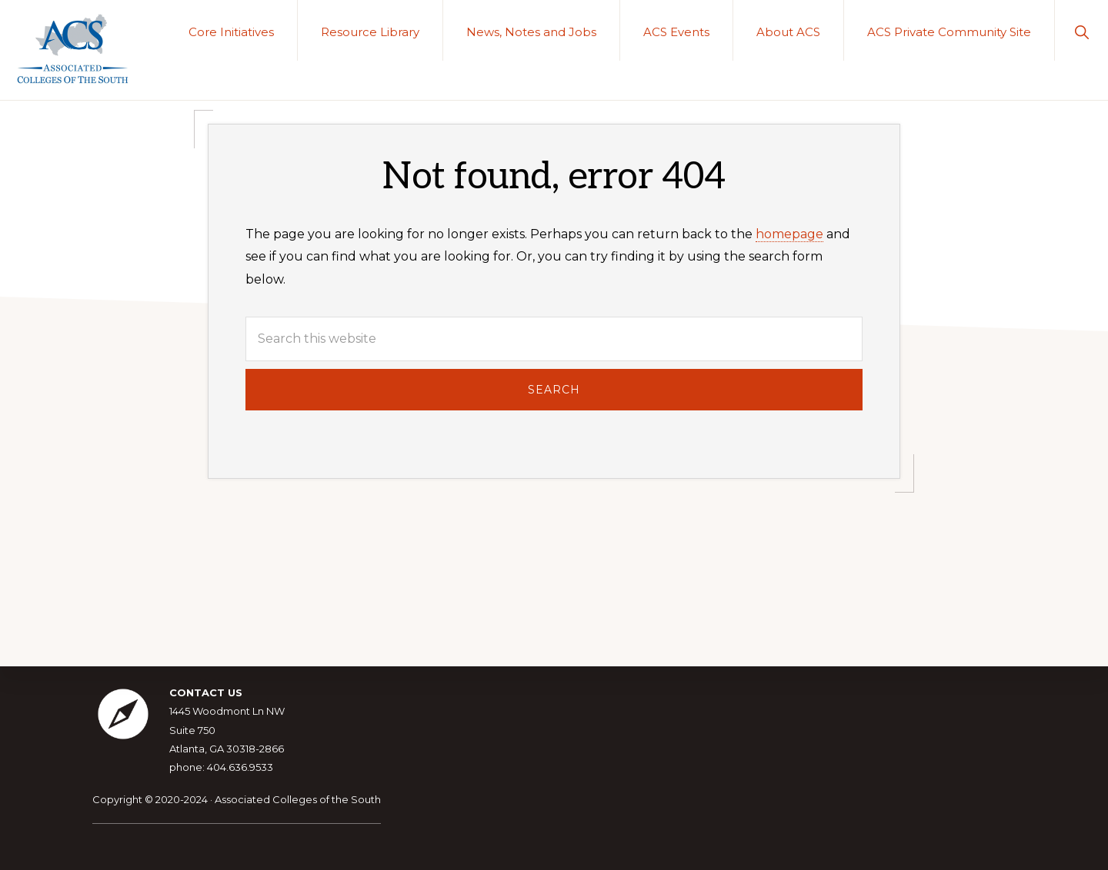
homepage (789, 234)
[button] (1081, 30)
